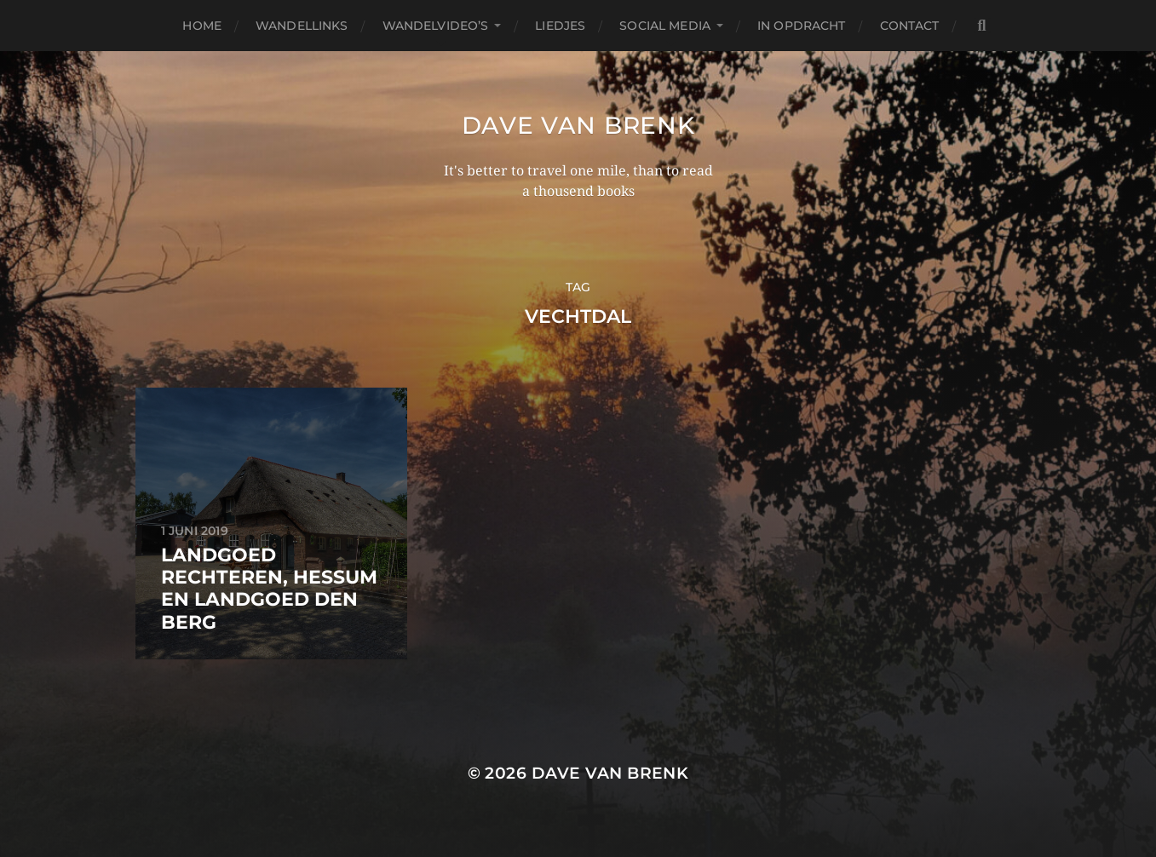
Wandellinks (302, 25)
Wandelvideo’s (435, 25)
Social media (664, 25)
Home (201, 25)
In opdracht (801, 25)
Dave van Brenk (578, 125)
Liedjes (560, 25)
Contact (910, 25)
